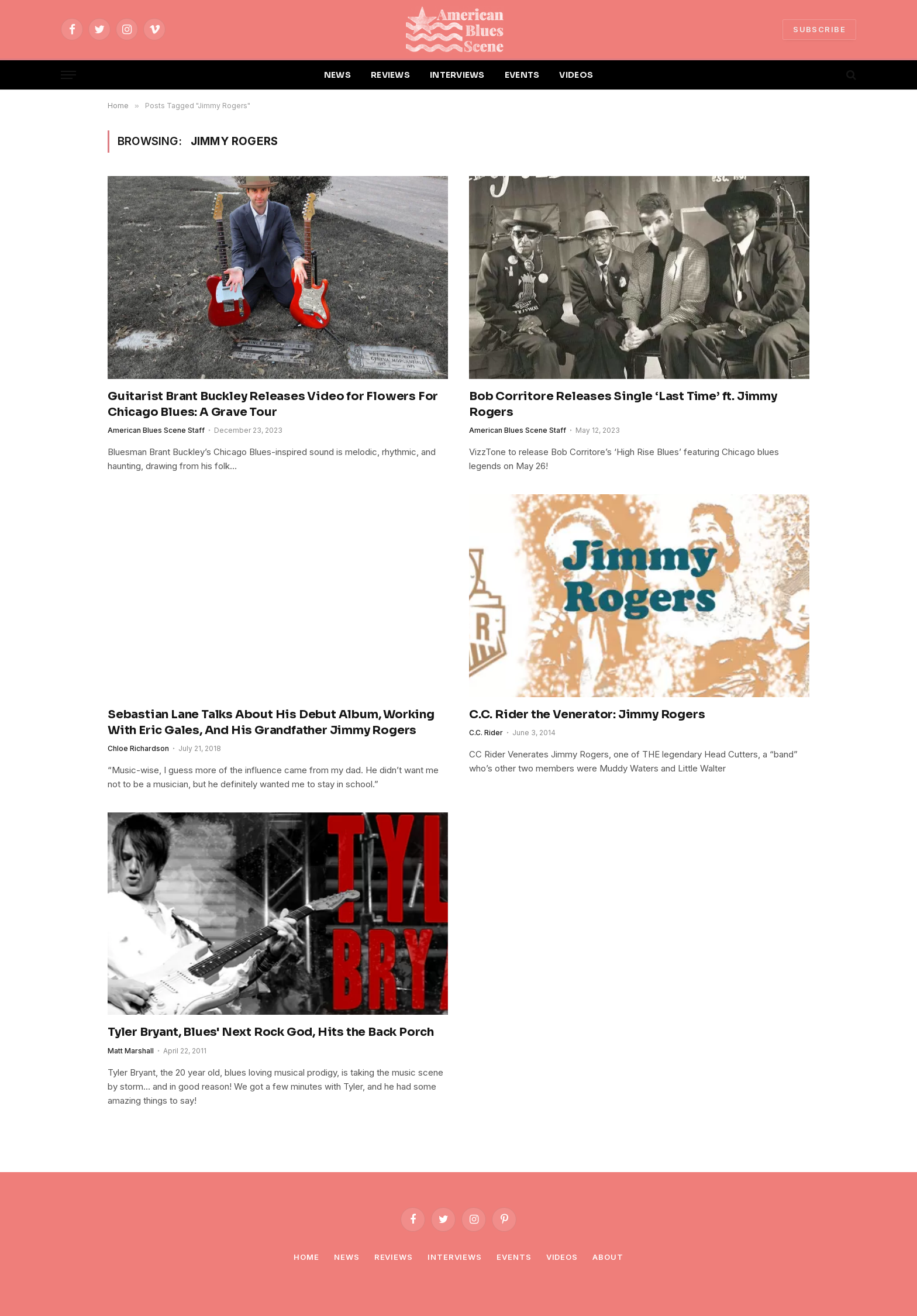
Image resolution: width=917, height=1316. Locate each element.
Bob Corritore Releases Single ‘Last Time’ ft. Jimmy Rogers (623, 404)
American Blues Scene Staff (156, 430)
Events (514, 1257)
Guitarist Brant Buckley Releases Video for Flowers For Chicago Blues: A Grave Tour (273, 404)
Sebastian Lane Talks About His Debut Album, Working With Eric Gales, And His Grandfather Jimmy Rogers (271, 722)
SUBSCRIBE (819, 29)
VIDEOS (576, 75)
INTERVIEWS (457, 75)
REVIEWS (390, 75)
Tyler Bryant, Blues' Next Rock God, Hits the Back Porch (271, 1032)
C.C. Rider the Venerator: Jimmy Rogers (587, 714)
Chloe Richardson (138, 748)
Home (306, 1257)
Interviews (455, 1257)
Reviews (393, 1257)
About (607, 1257)
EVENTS (522, 75)
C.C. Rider (486, 732)
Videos (562, 1257)
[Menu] (68, 75)
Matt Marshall (131, 1050)
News (347, 1257)
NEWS (337, 75)
